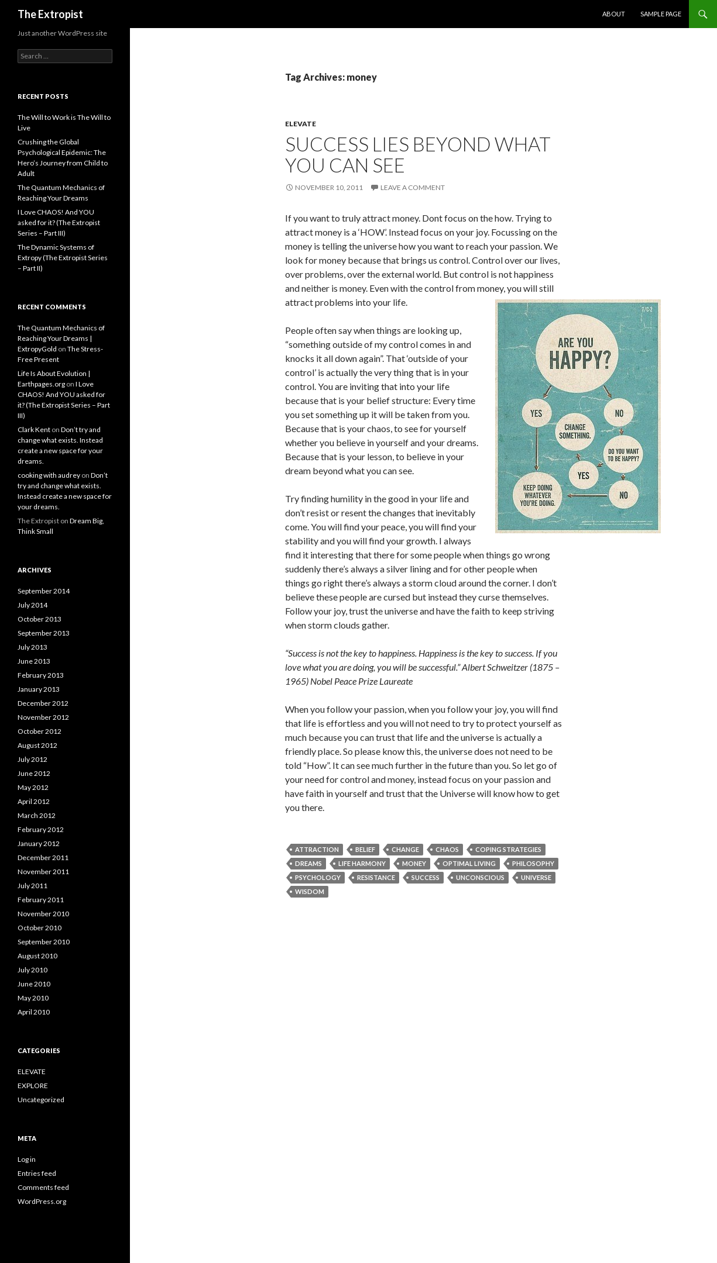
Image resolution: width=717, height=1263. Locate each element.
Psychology (318, 877)
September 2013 (44, 633)
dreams (308, 863)
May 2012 (33, 787)
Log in (27, 1159)
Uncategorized (41, 1099)
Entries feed (37, 1173)
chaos (447, 849)
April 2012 (34, 801)
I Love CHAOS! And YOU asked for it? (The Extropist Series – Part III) (59, 222)
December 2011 (43, 857)
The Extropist (50, 14)
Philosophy (533, 863)
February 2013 (41, 675)
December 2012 (43, 703)
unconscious (480, 877)
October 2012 (39, 731)
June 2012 (34, 773)
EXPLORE (33, 1085)
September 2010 (44, 941)
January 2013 (39, 689)
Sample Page (660, 14)
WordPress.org (42, 1201)
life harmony (362, 863)
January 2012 (39, 843)
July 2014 (32, 605)
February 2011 (41, 899)
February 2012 (41, 829)
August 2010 (37, 955)
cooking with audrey (49, 475)
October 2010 (39, 927)
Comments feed (43, 1187)
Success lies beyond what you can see (418, 154)
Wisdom (309, 891)
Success (425, 877)
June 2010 (34, 983)
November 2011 (43, 871)
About (613, 14)
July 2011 (32, 885)
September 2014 (44, 590)
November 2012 (43, 717)
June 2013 (34, 661)
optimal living (469, 863)
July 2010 (32, 969)
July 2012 (32, 759)
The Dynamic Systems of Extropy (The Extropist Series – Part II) (63, 257)
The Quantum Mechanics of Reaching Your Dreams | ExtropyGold (61, 338)
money (414, 863)
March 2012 (37, 815)
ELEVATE (300, 123)
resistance (376, 877)
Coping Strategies (508, 849)
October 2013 (39, 619)
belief (365, 849)
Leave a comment (412, 187)
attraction (317, 849)
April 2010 (34, 1011)
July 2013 (32, 647)
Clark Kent (34, 429)
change (405, 849)
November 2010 (43, 913)
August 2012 (37, 745)
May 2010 (33, 997)
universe (536, 877)
